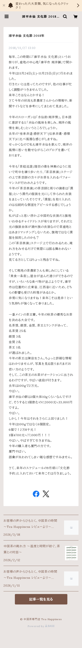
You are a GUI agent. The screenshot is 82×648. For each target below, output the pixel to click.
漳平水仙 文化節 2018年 (26, 36)
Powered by (41, 626)
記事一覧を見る (41, 599)
